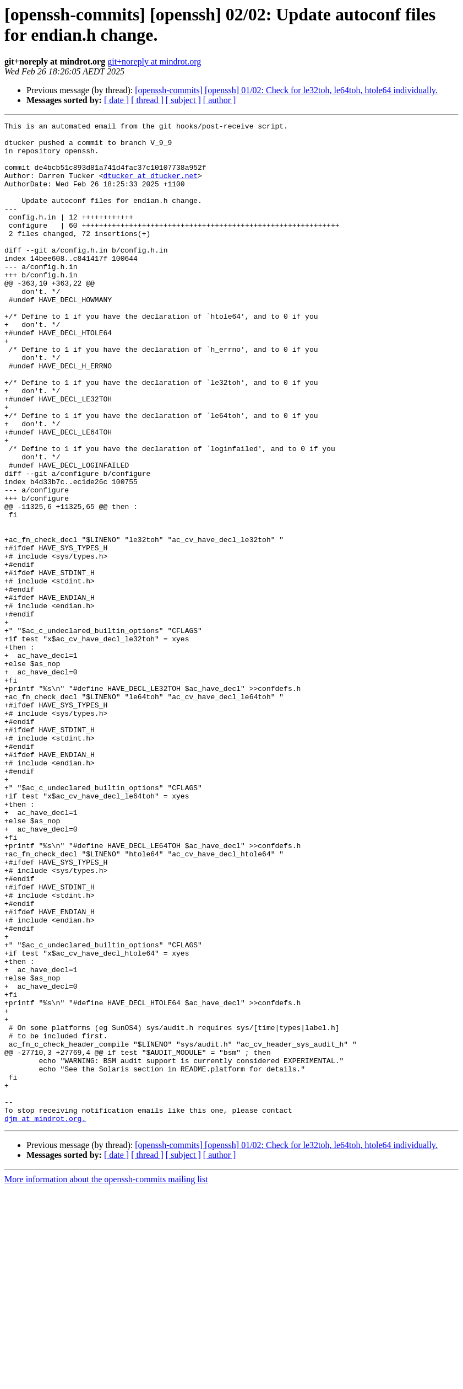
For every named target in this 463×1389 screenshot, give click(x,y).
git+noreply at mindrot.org (154, 61)
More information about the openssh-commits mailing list (106, 1379)
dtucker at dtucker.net (150, 187)
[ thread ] (147, 100)
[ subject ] (183, 100)
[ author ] (219, 100)
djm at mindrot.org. (45, 1318)
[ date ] (116, 100)
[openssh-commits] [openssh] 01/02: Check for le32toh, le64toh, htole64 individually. (286, 90)
